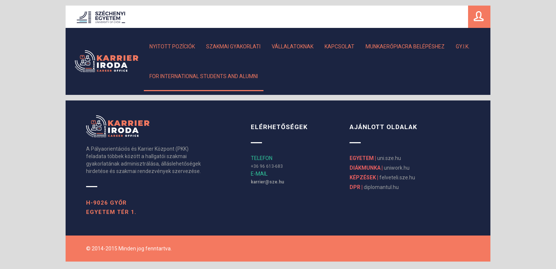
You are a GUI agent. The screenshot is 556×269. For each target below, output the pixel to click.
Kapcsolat (339, 46)
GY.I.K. (463, 46)
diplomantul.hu (374, 187)
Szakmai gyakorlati (233, 46)
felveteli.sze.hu (382, 177)
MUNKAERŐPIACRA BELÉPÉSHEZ (405, 46)
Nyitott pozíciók (172, 46)
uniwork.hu (380, 168)
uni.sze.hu (375, 158)
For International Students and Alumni (203, 76)
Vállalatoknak (292, 46)
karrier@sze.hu (267, 182)
